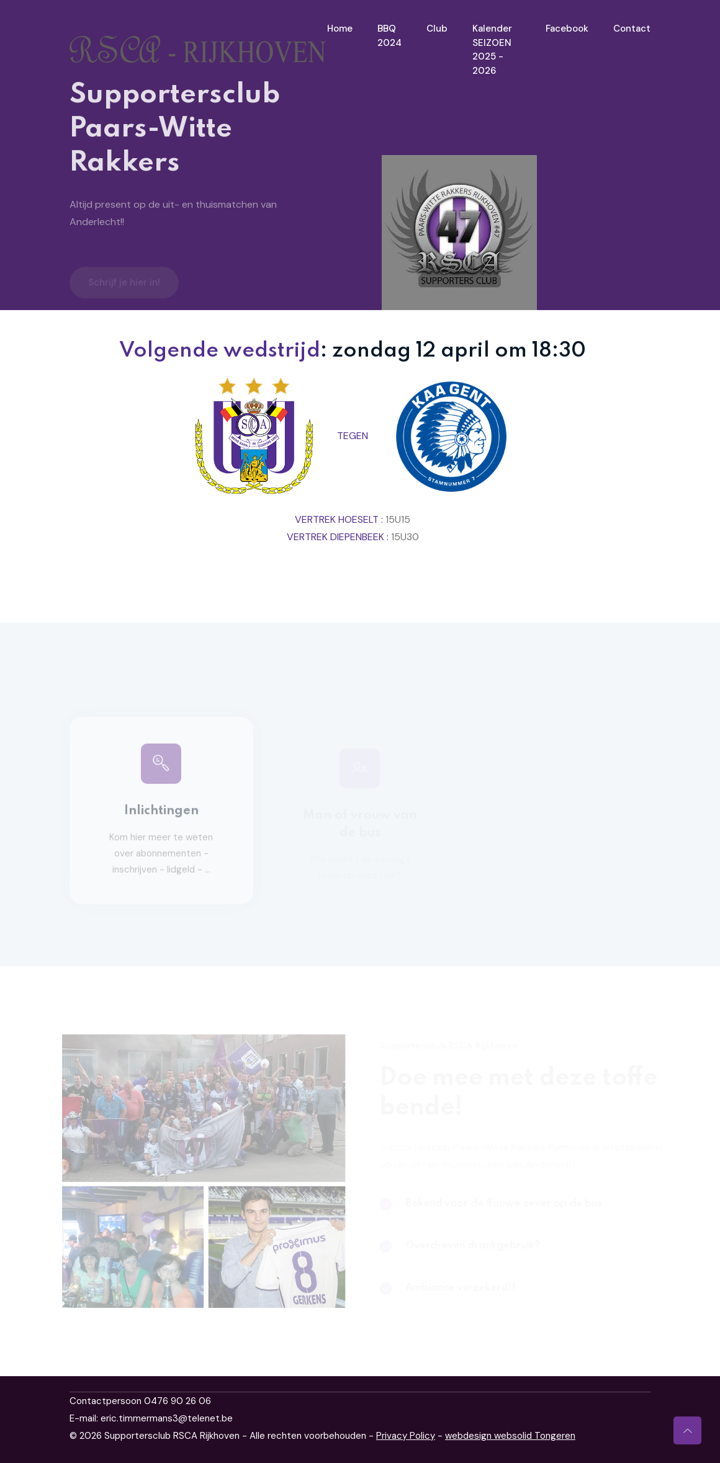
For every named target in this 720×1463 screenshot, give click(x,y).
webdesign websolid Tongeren (510, 1436)
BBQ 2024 (389, 35)
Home (340, 28)
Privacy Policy (405, 1436)
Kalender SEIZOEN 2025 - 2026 (492, 49)
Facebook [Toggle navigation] (567, 28)
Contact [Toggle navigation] (631, 28)
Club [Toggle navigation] (437, 28)
